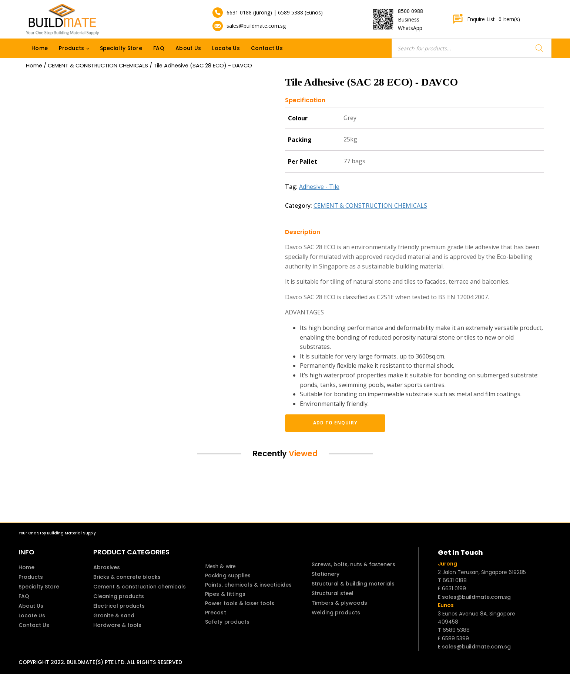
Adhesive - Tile (319, 187)
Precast (215, 612)
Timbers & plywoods (339, 603)
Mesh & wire (220, 566)
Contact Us (267, 48)
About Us (188, 48)
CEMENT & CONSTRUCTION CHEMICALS (98, 65)
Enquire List (486, 19)
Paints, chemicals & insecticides (248, 584)
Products (71, 48)
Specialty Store (121, 48)
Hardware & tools (117, 625)
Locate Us (226, 48)
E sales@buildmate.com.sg (474, 597)
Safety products (227, 621)
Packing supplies (228, 575)
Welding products (336, 612)
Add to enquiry (324, 423)
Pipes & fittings (225, 594)
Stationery (325, 574)
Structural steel (332, 593)
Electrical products (119, 606)
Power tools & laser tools (240, 603)
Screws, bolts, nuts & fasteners (353, 564)
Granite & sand (113, 615)
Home (39, 48)
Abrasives (106, 567)
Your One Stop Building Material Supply (57, 533)
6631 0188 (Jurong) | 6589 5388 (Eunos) (275, 12)
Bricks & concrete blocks (127, 577)
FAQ (158, 48)
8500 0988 (410, 10)
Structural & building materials (353, 583)
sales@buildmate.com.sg (256, 25)
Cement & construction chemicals (139, 586)
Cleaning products (118, 596)
